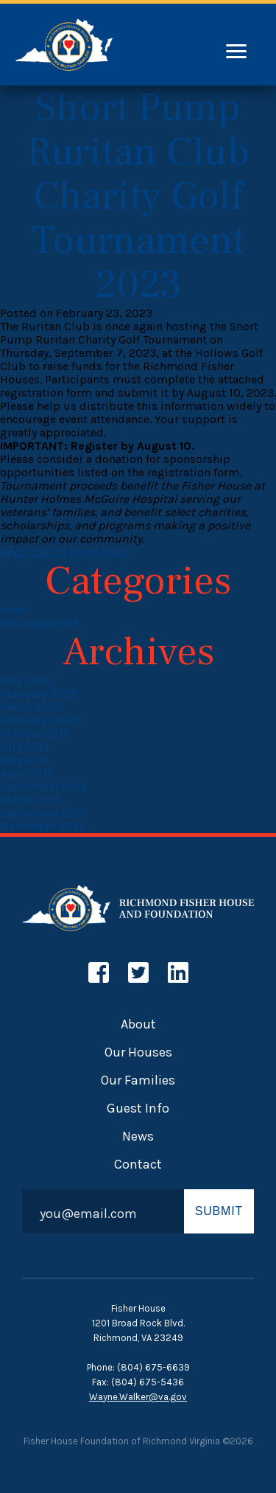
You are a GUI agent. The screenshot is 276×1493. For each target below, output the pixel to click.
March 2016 (30, 800)
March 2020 (32, 707)
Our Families (138, 1080)
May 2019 (24, 760)
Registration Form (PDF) (65, 552)
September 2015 (43, 813)
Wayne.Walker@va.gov (138, 1396)
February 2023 (38, 693)
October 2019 (35, 733)
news (13, 609)
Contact (138, 1164)
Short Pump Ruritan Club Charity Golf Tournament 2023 (138, 196)
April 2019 (27, 773)
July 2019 (24, 746)
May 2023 (26, 680)
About (138, 1024)
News (138, 1136)
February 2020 (39, 720)
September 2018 (44, 786)
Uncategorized (38, 623)
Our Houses (138, 1052)
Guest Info (138, 1108)
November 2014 (42, 826)
